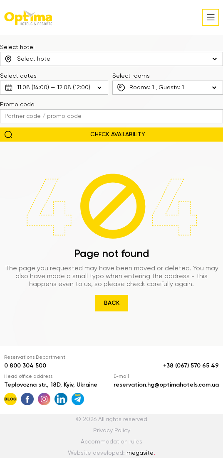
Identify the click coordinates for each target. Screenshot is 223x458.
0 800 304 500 (25, 366)
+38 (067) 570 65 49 (191, 366)
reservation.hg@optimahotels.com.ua (166, 385)
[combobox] (111, 59)
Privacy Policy (111, 431)
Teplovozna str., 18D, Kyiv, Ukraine (50, 385)
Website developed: (111, 453)
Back (111, 303)
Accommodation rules (111, 442)
